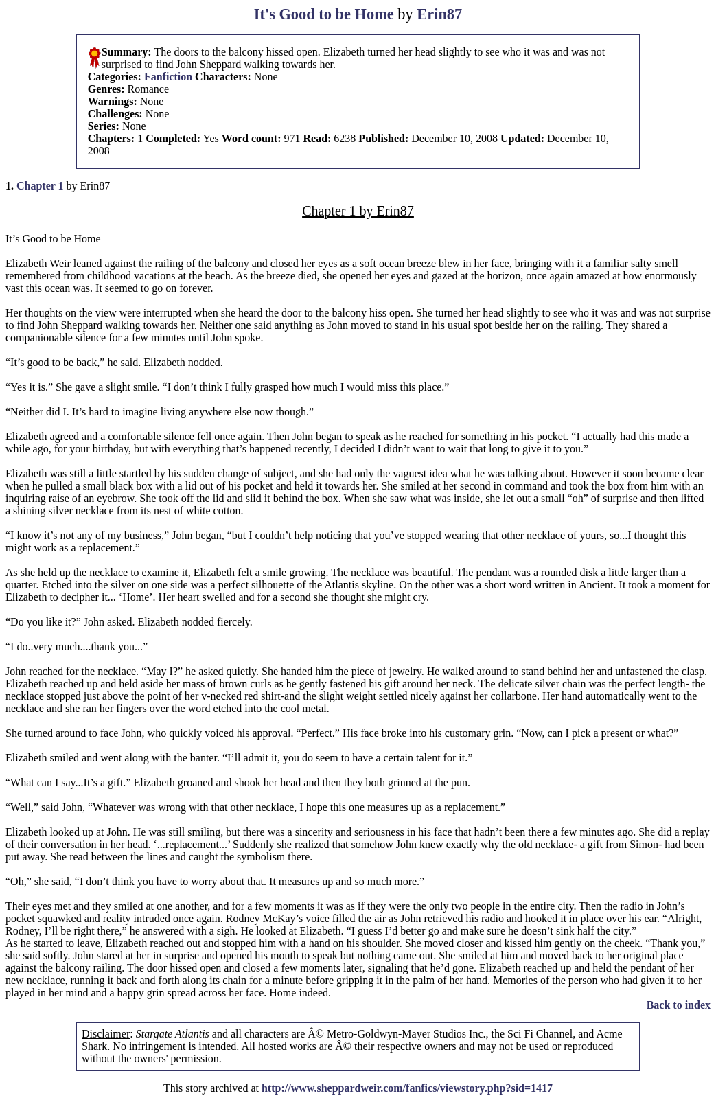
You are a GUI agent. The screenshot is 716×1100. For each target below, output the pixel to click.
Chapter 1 (40, 186)
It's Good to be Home (324, 14)
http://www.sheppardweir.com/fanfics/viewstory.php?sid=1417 (407, 1088)
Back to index (679, 1005)
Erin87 (439, 14)
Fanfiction (168, 76)
